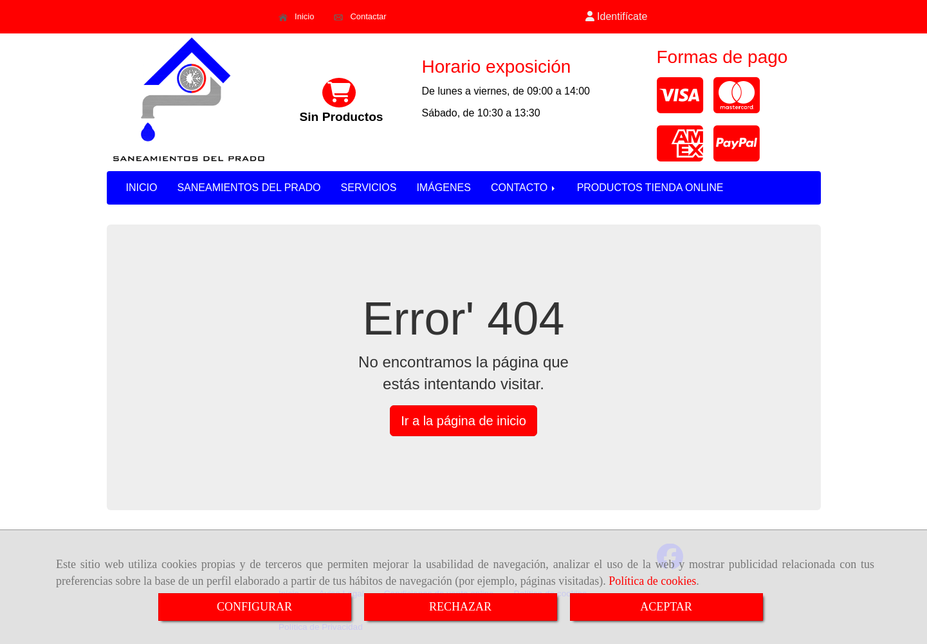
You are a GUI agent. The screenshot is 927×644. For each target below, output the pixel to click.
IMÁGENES (443, 187)
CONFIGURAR (254, 606)
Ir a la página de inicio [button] (463, 421)
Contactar (360, 17)
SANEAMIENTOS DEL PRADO (248, 187)
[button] (616, 17)
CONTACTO (524, 187)
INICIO (142, 187)
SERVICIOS (369, 187)
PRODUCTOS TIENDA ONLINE (650, 187)
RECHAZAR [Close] (460, 606)
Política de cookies (652, 581)
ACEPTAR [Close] (666, 606)
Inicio (296, 17)
